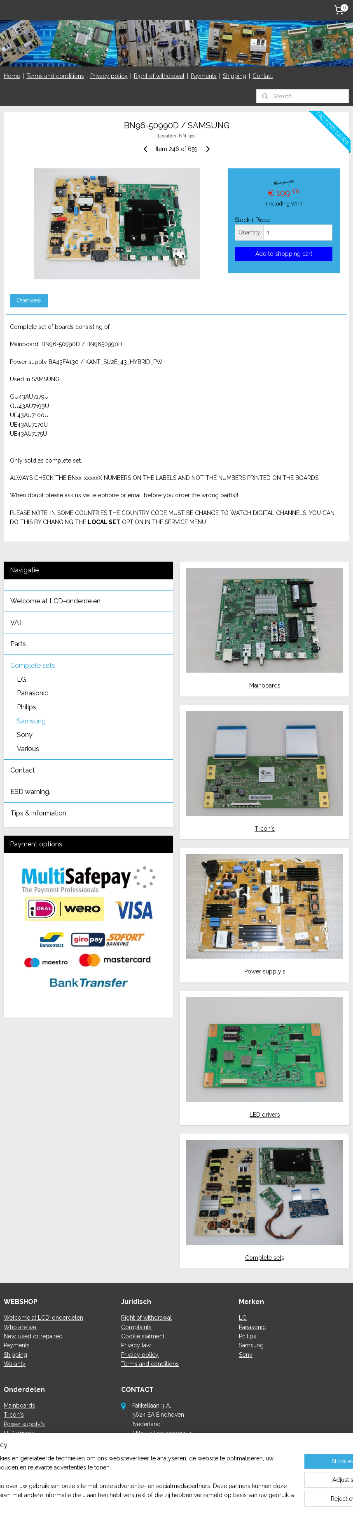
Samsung (31, 721)
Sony (25, 735)
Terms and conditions (55, 76)
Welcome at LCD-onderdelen (55, 601)
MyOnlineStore (266, 1504)
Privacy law (136, 1345)
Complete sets (32, 665)
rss (168, 1504)
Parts (18, 644)
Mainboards (265, 685)
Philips (26, 707)
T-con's (265, 828)
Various (28, 749)
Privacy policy (109, 76)
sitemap (152, 1504)
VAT (16, 622)
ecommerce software (196, 1504)
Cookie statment (142, 1336)
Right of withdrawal (159, 76)
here (160, 1470)
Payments (204, 76)
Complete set (263, 1257)
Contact (262, 76)
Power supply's (264, 971)
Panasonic (32, 693)
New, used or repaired (33, 1336)
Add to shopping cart (283, 253)
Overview (28, 300)
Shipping (234, 76)
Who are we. (20, 1327)
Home (12, 76)
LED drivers (265, 1114)
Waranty (15, 1364)
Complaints (136, 1327)
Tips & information (38, 813)
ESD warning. (30, 792)
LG (21, 679)
